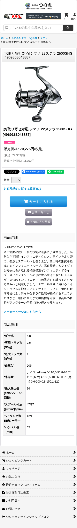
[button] (38, 221)
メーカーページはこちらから (22, 311)
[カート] (66, 16)
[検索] (68, 28)
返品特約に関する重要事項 (22, 188)
